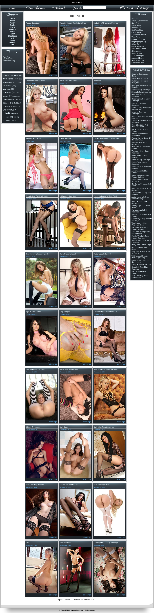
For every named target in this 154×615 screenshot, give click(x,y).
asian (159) (11, 86)
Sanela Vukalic (65, 542)
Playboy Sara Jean (33, 23)
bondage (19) (8, 117)
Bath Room (64, 427)
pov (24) (10, 103)
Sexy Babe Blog (9, 61)
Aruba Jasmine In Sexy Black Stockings (140, 198)
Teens (12, 21)
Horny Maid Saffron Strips (141, 245)
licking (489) (13, 79)
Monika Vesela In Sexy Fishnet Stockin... (140, 237)
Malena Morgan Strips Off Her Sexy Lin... (141, 139)
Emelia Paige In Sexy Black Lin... (106, 312)
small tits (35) (8, 75)
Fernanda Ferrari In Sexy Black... (106, 196)
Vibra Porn (136, 37)
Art (12, 38)
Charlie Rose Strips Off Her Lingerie (140, 261)
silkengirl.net (136, 51)
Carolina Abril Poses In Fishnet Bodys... (140, 176)
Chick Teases (137, 32)
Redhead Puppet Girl (34, 138)
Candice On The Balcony (35, 81)
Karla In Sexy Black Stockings (139, 104)
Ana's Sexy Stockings (140, 78)
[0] (59, 600)
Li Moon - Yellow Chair (68, 196)
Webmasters (90, 610)
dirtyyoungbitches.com (140, 21)
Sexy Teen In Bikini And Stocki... (38, 254)
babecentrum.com (138, 39)
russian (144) (8, 96)
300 (88, 600)
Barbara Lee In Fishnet (102, 254)
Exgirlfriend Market (139, 35)
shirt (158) (17, 103)
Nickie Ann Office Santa (68, 81)
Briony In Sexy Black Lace (141, 265)
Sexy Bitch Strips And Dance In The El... (140, 126)
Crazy (12, 40)
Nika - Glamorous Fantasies (138, 95)
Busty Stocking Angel (68, 254)
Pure (13, 19)
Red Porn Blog (137, 30)
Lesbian (12, 42)
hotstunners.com (138, 63)
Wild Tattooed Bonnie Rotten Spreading (140, 257)
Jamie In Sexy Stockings (141, 160)
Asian (12, 23)
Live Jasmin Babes (139, 49)
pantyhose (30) (12, 99)
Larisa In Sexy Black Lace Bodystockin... (141, 108)
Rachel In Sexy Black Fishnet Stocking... (140, 228)
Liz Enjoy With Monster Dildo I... (106, 23)
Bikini (12, 32)
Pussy (12, 34)
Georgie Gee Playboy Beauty (37, 196)
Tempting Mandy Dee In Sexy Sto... (73, 23)
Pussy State (136, 25)
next (92, 600)
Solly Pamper (65, 312)
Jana (27, 542)
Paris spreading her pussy (35, 369)
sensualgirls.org (137, 58)
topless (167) (8, 106)
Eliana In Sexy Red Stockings (139, 113)
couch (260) (11, 120)
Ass (12, 45)
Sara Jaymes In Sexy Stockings (106, 369)
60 (63, 600)
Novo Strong (136, 23)
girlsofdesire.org (138, 46)
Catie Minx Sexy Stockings (104, 427)
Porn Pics (77, 2)
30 (61, 600)
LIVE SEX (75, 16)
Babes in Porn (137, 53)
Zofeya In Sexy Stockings (141, 92)
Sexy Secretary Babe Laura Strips (139, 277)
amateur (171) (12, 82)
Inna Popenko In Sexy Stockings (106, 542)
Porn (12, 27)
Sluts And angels (138, 56)
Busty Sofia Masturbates (69, 369)
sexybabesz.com (138, 60)
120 (68, 600)
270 (85, 600)
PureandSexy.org (76, 610)
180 (75, 600)
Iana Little (97, 81)
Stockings (12, 36)
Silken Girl (135, 44)
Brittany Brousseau (33, 427)
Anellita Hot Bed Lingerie (69, 485)
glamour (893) (9, 89)
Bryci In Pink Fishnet (33, 312)
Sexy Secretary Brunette (35, 485)
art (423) (14, 113)
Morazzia (135, 18)
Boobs (12, 25)
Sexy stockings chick (101, 485)
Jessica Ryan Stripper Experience (140, 134)
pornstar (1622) (11, 92)
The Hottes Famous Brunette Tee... (107, 138)
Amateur (12, 29)
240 (82, 600)
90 (66, 600)
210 (78, 600)
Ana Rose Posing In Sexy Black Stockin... (141, 232)
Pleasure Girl (136, 28)
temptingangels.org (139, 42)
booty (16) (17, 106)
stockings (53, 75)
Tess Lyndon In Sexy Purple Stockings (139, 224)
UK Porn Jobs (8, 59)
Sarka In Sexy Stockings (141, 89)
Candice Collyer (66, 138)
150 (72, 600)
